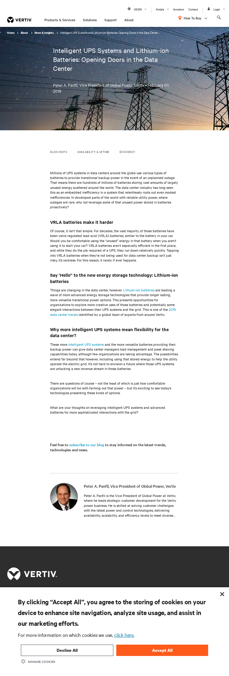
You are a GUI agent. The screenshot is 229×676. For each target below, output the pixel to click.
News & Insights (44, 33)
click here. (124, 634)
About (129, 19)
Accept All (162, 650)
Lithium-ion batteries (138, 289)
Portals (160, 9)
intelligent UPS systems (86, 344)
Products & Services (59, 19)
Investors (178, 9)
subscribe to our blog (86, 444)
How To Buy (192, 18)
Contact (193, 9)
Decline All (67, 650)
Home (11, 33)
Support (110, 19)
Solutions (90, 19)
